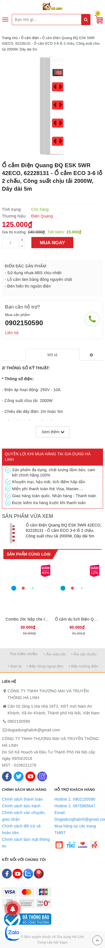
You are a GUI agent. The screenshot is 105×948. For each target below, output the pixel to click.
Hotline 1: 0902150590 (75, 799)
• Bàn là (14, 666)
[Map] (39, 873)
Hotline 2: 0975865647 (75, 806)
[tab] (52, 355)
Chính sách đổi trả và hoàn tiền (21, 829)
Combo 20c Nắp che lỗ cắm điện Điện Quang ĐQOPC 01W (28, 619)
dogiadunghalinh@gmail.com (34, 730)
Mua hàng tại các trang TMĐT (75, 829)
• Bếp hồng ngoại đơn (45, 666)
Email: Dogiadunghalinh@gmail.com (79, 816)
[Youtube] (30, 776)
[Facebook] (7, 776)
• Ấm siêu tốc (55, 654)
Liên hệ (11, 333)
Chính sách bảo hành (21, 806)
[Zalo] (28, 873)
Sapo (63, 942)
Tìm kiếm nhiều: (24, 654)
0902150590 (24, 323)
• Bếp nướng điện (83, 666)
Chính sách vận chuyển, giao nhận (24, 816)
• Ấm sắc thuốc (84, 654)
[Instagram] (42, 776)
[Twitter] (19, 776)
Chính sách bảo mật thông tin (26, 842)
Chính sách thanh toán (22, 799)
